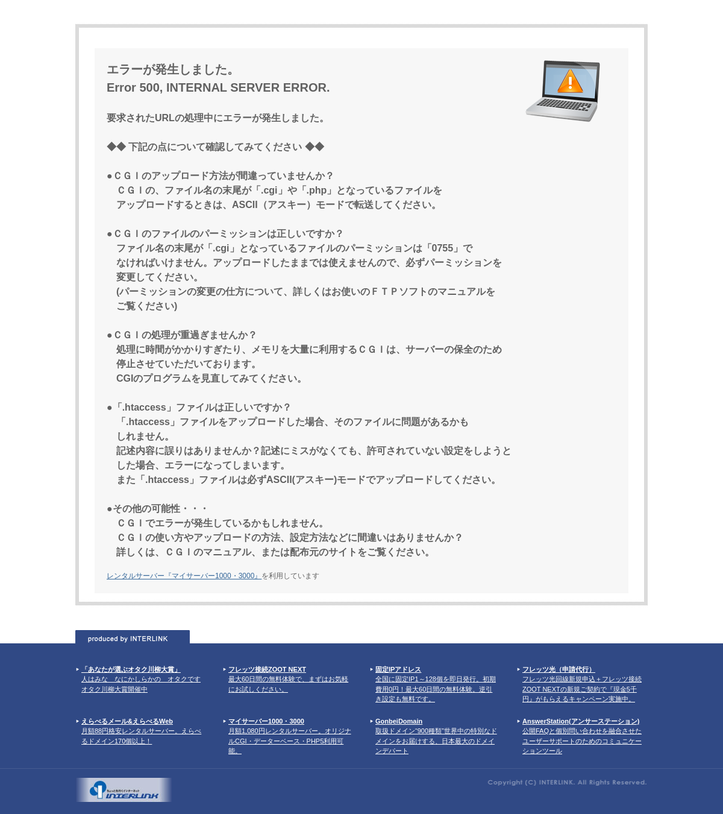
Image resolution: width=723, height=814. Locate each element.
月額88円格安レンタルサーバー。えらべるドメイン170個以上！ (141, 731)
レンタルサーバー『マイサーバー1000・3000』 (184, 576)
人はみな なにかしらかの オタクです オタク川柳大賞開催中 (141, 679)
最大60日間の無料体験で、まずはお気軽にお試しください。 (288, 679)
